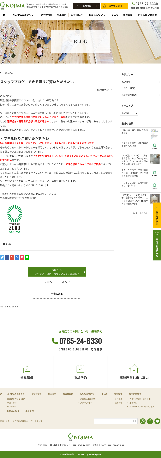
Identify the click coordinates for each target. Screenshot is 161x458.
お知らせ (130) (128, 88)
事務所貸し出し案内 (134, 378)
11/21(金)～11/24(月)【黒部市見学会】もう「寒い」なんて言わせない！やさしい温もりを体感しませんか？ (134, 159)
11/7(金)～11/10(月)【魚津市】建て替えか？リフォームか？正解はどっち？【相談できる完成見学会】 (134, 199)
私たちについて (97, 14)
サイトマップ (36, 421)
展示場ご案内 (115, 6)
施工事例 (61, 14)
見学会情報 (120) (129, 95)
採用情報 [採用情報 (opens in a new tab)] (118, 403)
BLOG (115, 14)
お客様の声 (77, 14)
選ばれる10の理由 (88, 399)
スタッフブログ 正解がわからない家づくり (134, 184)
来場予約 (80, 378)
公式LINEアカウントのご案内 (142, 406)
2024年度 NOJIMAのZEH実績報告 (134, 131)
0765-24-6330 (147, 3)
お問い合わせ (150, 14)
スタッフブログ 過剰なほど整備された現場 (134, 144)
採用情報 (86, 6)
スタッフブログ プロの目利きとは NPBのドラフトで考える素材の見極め (134, 173)
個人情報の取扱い (20, 421)
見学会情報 (46, 14)
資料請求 (26, 378)
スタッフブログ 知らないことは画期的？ (57, 273)
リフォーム (12, 406)
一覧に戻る (8, 73)
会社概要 (127, 14)
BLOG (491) (126, 82)
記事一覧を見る (140, 213)
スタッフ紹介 (86, 403)
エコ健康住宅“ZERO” (16, 399)
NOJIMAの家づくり (23, 14)
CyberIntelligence (93, 454)
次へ (64, 282)
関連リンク (5, 421)
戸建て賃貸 (12, 403)
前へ (49, 282)
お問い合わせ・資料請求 (140, 399)
